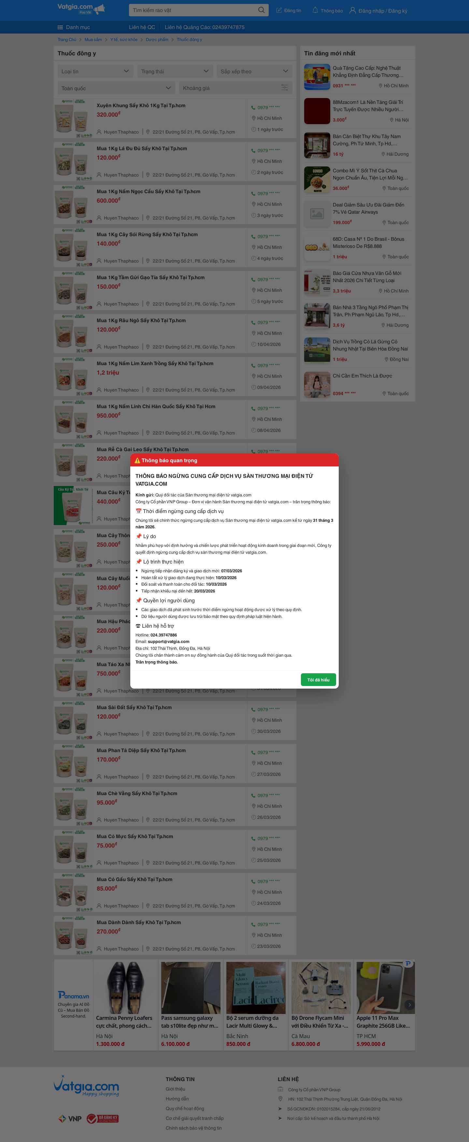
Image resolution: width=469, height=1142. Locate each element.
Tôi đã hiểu (318, 679)
